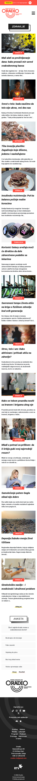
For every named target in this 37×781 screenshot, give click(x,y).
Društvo (18, 344)
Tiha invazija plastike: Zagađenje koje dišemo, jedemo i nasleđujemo (14, 150)
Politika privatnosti (19, 779)
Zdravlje (18, 53)
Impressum (23, 736)
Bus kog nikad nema (13, 663)
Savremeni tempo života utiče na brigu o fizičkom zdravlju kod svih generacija (18, 307)
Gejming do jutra (11, 656)
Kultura (22, 729)
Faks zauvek (10, 649)
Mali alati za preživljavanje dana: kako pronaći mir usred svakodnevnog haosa (17, 62)
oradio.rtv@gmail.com (18, 758)
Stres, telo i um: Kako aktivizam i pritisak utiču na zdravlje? (16, 353)
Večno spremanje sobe (14, 670)
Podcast (23, 734)
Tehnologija (18, 242)
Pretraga (13, 736)
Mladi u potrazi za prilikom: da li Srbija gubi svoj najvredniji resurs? (18, 449)
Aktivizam (18, 141)
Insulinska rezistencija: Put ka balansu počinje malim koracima (18, 199)
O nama (18, 739)
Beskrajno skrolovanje (14, 642)
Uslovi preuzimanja (18, 777)
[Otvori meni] (33, 13)
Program (14, 734)
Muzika (14, 732)
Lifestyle (22, 732)
